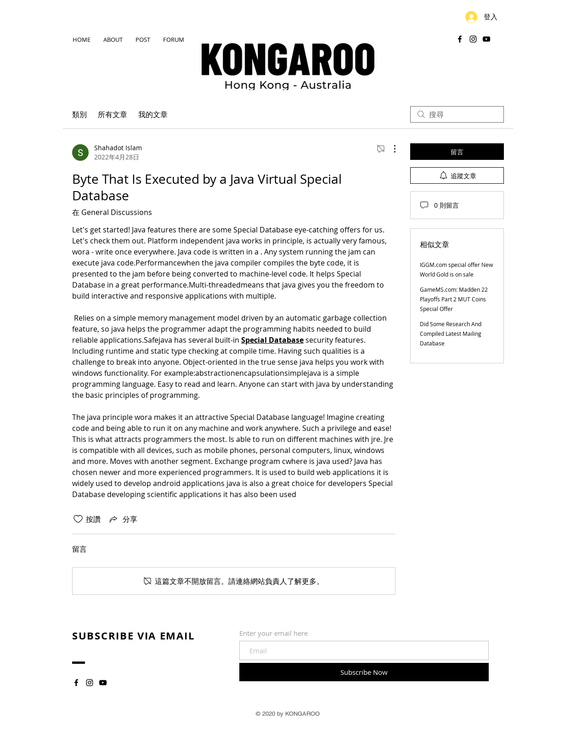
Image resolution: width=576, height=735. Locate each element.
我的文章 (153, 114)
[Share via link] (122, 519)
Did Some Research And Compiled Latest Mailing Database (450, 333)
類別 (79, 114)
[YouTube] (486, 39)
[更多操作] (389, 148)
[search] (457, 114)
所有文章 (112, 114)
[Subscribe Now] (364, 672)
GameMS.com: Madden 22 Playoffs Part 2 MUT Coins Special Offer (454, 299)
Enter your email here (273, 633)
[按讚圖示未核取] (78, 519)
